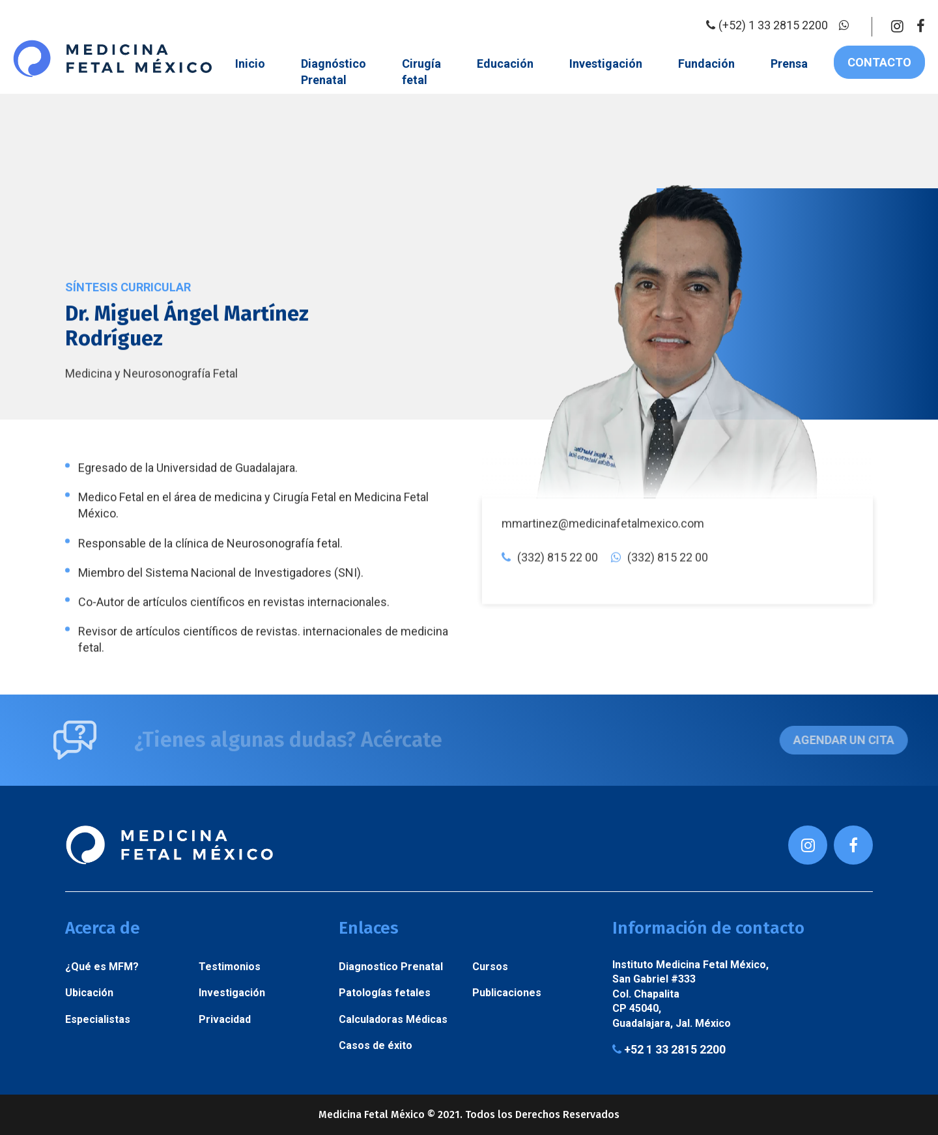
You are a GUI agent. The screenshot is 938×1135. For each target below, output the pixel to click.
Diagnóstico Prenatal (333, 72)
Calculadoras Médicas (393, 1019)
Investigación (605, 63)
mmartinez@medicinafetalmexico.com (603, 618)
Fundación (706, 63)
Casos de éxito (375, 1045)
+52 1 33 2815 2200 (669, 1050)
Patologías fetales (385, 992)
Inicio (250, 63)
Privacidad (225, 1019)
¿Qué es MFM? (102, 966)
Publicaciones (506, 992)
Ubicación (89, 992)
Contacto (879, 62)
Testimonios (230, 966)
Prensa (789, 63)
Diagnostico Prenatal (391, 966)
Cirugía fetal (421, 72)
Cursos (490, 966)
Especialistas (97, 1019)
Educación (505, 63)
